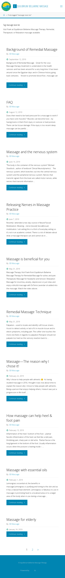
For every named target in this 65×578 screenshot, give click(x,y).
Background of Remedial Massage (31, 49)
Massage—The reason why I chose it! (27, 363)
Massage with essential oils (26, 470)
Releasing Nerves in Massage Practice (28, 207)
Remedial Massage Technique (28, 311)
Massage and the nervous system (31, 152)
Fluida (31, 570)
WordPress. (40, 570)
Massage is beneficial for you (28, 259)
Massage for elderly (21, 519)
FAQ (9, 102)
